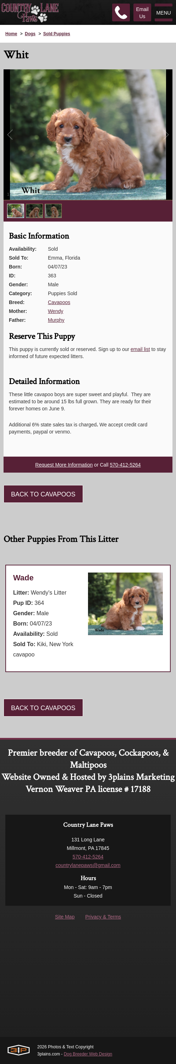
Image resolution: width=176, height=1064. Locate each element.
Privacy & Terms (103, 917)
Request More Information (64, 465)
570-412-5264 (125, 465)
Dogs (30, 33)
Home (11, 33)
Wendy (55, 311)
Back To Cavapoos (43, 494)
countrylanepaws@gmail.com (87, 865)
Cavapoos (59, 302)
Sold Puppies (56, 33)
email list (140, 349)
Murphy (56, 320)
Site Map (65, 917)
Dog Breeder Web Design (88, 1054)
